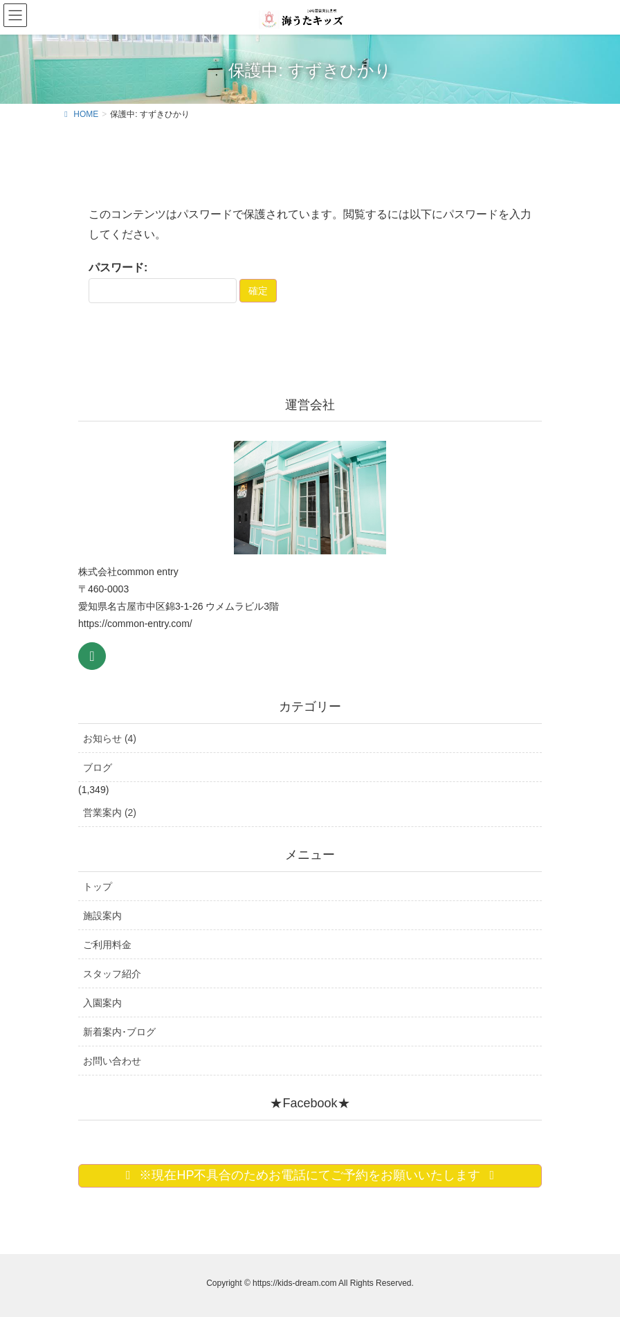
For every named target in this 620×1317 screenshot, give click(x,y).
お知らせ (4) (109, 738)
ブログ (97, 767)
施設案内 (102, 915)
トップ (97, 886)
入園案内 (102, 1002)
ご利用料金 (107, 944)
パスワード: (163, 282)
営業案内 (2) (109, 812)
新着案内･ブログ (119, 1031)
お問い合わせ (112, 1060)
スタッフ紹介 (112, 973)
